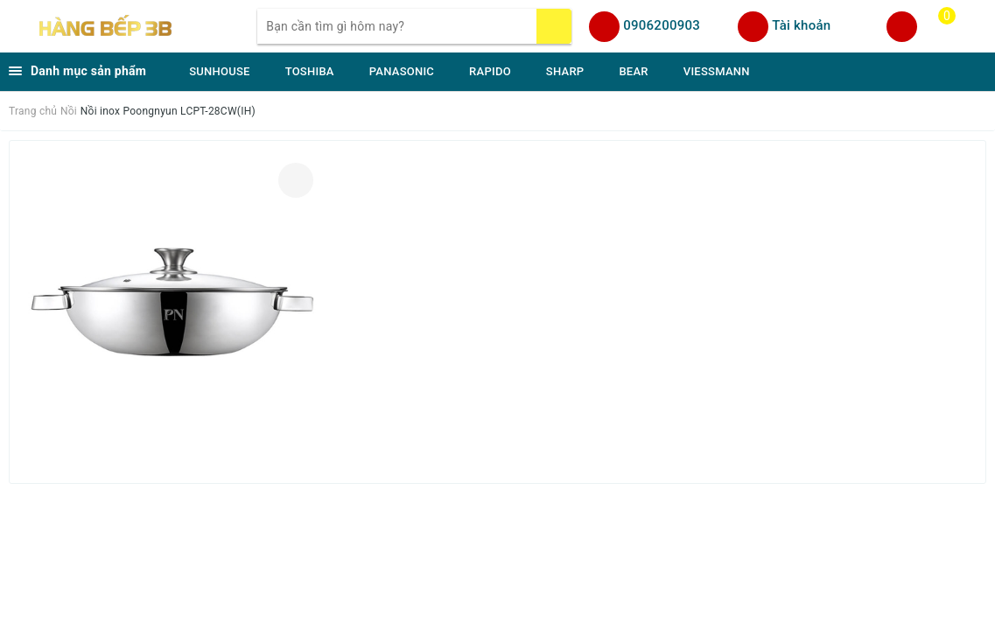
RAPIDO (490, 71)
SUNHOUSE (219, 71)
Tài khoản (801, 25)
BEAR (633, 71)
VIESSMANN (716, 71)
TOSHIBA (309, 71)
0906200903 (661, 25)
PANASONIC (401, 71)
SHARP (565, 71)
